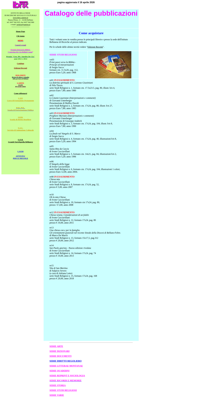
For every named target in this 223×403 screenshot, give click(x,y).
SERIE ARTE (56, 346)
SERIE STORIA (57, 385)
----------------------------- (20, 27)
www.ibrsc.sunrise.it (20, 18)
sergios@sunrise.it (23, 24)
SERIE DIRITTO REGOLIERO (65, 361)
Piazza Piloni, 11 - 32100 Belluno (20, 20)
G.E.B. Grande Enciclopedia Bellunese (20, 141)
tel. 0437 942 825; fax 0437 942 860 (20, 22)
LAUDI (20, 151)
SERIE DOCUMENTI (60, 356)
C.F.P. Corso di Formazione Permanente (20, 99)
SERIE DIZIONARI (59, 351)
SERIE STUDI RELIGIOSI (63, 390)
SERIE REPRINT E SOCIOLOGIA (67, 375)
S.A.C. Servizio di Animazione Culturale (20, 129)
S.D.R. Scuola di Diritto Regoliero (20, 118)
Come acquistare (91, 33)
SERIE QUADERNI (59, 371)
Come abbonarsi (20, 93)
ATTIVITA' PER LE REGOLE (20, 157)
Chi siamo (20, 36)
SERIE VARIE (56, 395)
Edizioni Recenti (20, 68)
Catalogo (20, 63)
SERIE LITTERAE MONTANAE (66, 366)
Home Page (20, 31)
